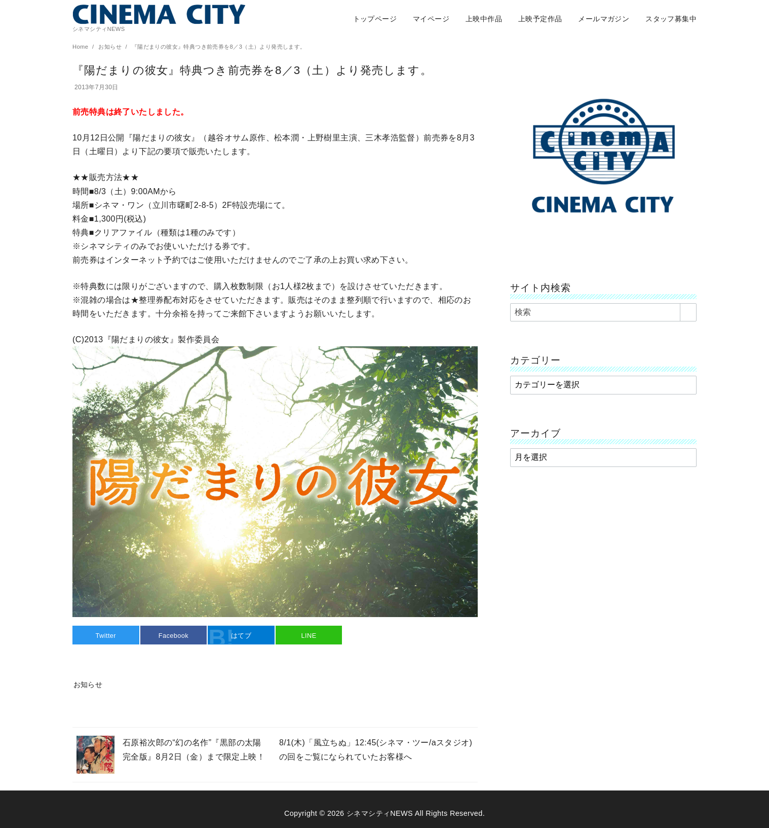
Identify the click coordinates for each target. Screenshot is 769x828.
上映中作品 (484, 19)
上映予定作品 (540, 19)
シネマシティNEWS (380, 813)
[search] (688, 312)
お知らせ (110, 47)
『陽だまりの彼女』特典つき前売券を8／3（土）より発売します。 (219, 47)
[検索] (603, 312)
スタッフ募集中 (671, 19)
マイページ (431, 19)
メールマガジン (603, 19)
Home (81, 47)
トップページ (375, 19)
